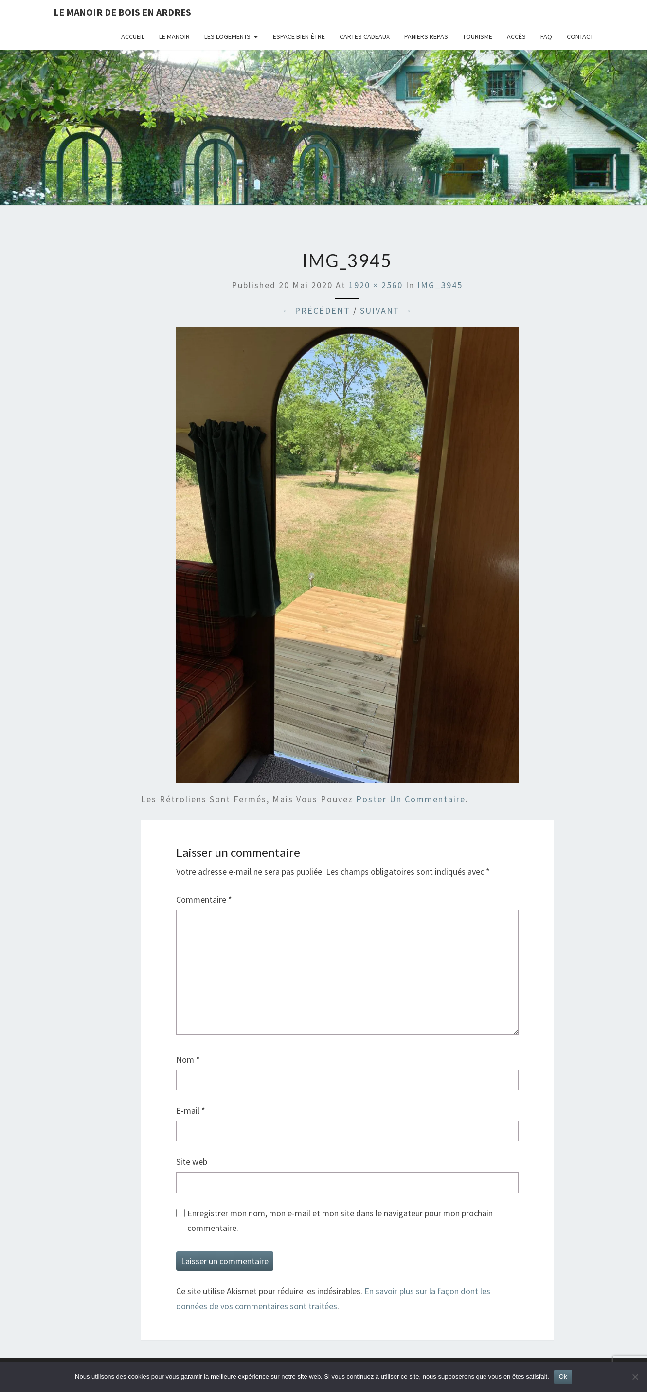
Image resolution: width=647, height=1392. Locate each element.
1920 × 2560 (376, 284)
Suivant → (386, 310)
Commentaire (204, 899)
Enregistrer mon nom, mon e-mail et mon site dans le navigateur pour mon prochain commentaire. (340, 1221)
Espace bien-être (299, 36)
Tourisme (477, 36)
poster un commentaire (411, 799)
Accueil (132, 36)
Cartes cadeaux (365, 36)
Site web (191, 1161)
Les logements (227, 36)
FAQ (546, 36)
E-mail (190, 1110)
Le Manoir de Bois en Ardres (122, 12)
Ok (563, 1376)
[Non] (635, 1377)
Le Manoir (174, 36)
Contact (580, 36)
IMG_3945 (440, 284)
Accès (516, 36)
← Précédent (316, 310)
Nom (188, 1059)
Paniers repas (426, 36)
